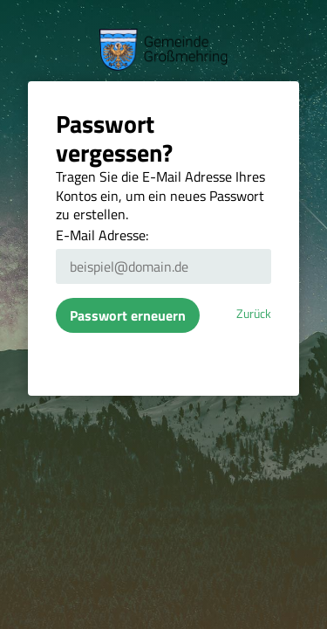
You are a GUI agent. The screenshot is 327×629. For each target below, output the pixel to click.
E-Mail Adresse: (102, 235)
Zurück (253, 313)
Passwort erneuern (128, 315)
